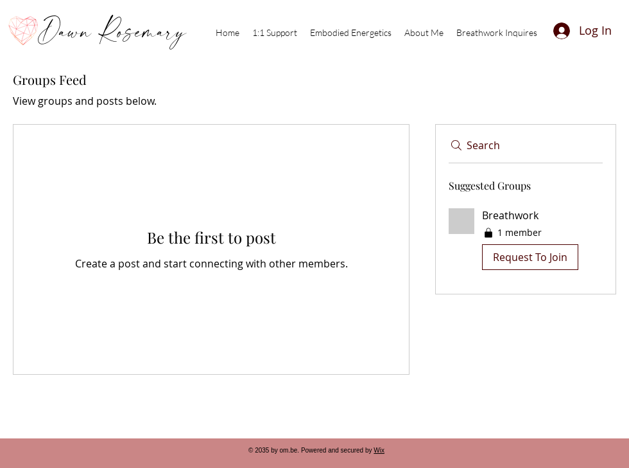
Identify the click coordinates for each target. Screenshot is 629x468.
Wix (379, 450)
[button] (526, 241)
